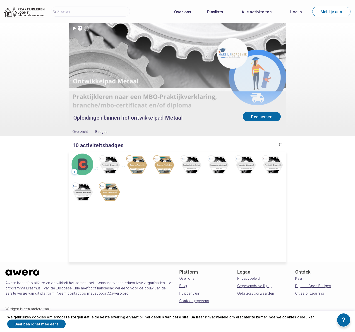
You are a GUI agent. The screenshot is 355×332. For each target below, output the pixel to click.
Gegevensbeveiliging (254, 286)
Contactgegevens (194, 301)
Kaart (299, 278)
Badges (101, 132)
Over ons (182, 12)
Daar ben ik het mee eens (38, 323)
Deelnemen (261, 116)
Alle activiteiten (257, 12)
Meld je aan (331, 11)
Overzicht (80, 132)
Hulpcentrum (189, 293)
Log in (296, 12)
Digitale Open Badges (313, 286)
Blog (183, 286)
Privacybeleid (248, 278)
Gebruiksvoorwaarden (255, 293)
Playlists (215, 12)
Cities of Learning (309, 293)
